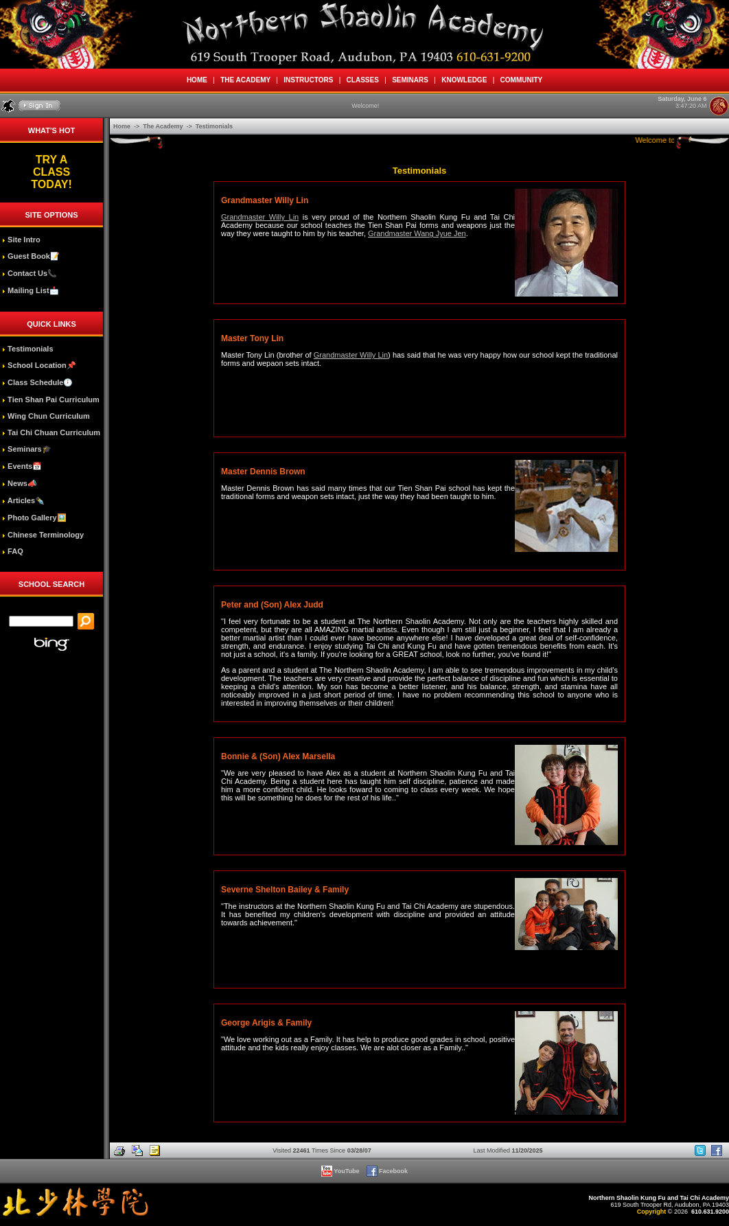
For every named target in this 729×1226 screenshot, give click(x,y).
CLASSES (362, 80)
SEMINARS (410, 80)
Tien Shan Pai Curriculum (51, 399)
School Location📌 (39, 365)
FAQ (12, 551)
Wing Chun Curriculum (46, 416)
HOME (197, 80)
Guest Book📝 (31, 256)
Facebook (388, 1171)
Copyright (652, 1211)
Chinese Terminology (43, 535)
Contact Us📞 (29, 273)
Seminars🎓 (26, 449)
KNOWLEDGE (464, 80)
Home (122, 126)
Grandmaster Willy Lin (260, 217)
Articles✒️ (23, 500)
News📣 (19, 483)
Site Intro (21, 239)
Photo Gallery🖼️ (34, 517)
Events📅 (22, 466)
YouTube (341, 1171)
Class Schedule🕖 (37, 382)
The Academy (164, 126)
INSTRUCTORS (308, 80)
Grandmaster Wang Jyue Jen (417, 233)
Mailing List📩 (30, 290)
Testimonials (27, 349)
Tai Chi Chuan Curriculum (51, 432)
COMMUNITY (521, 80)
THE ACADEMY (246, 80)
